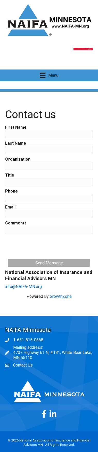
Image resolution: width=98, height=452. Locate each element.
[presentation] (47, 247)
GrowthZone (61, 296)
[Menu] (49, 75)
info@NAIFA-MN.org (23, 286)
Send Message (49, 262)
